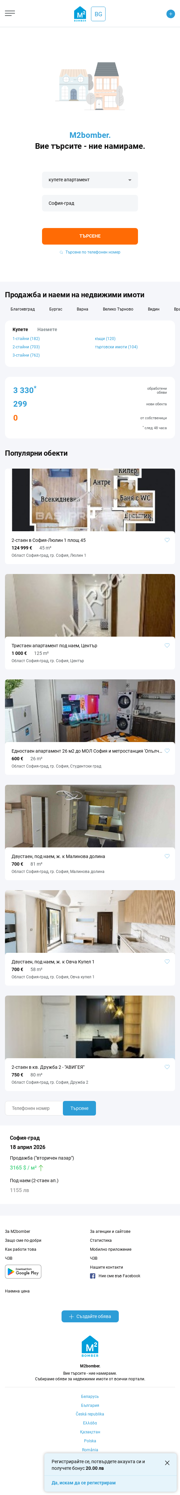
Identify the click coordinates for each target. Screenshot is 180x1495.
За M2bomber (17, 1231)
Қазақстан (90, 1432)
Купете (20, 329)
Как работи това (20, 1249)
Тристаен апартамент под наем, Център (54, 645)
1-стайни (26, 338)
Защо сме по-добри (23, 1240)
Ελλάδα (90, 1423)
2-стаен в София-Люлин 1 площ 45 (49, 540)
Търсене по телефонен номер (90, 252)
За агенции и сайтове (110, 1231)
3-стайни (26, 355)
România (90, 1450)
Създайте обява (90, 1316)
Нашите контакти (106, 1267)
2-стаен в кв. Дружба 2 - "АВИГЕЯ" (48, 1067)
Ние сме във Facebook (115, 1276)
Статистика (101, 1240)
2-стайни (26, 347)
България (90, 1405)
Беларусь (90, 1396)
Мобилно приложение (110, 1249)
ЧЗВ (8, 1258)
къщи (105, 338)
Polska (90, 1441)
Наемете (47, 329)
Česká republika (90, 1414)
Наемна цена (17, 1291)
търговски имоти (116, 347)
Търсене (90, 236)
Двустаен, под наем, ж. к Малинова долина (58, 856)
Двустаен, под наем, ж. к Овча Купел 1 (53, 961)
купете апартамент (69, 179)
